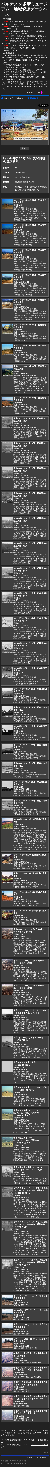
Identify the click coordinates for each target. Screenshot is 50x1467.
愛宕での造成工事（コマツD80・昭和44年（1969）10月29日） (30, 1088)
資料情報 (19, 98)
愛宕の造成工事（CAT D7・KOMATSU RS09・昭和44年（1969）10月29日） (26, 1112)
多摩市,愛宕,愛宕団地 (24, 177)
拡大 (25, 148)
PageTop (45, 1453)
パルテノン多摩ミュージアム (37, 1457)
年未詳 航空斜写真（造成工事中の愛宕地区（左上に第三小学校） (30, 1383)
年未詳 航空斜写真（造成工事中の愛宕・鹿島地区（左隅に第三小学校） (30, 1369)
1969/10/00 (20, 172)
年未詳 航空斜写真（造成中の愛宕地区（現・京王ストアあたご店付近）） (30, 1397)
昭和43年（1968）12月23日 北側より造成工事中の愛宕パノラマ (30, 1011)
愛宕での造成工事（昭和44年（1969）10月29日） (26, 1063)
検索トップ (7, 98)
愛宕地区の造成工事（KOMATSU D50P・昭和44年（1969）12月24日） (30, 1168)
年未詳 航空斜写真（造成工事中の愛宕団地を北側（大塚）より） (30, 1412)
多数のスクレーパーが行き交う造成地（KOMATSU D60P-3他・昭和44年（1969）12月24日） (30, 1190)
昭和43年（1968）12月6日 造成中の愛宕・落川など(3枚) (29, 930)
